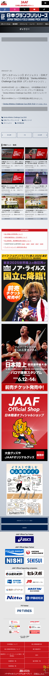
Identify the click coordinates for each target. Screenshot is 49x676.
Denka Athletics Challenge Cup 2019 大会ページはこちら (25, 104)
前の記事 (9, 135)
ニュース (32, 24)
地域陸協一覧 (12, 666)
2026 (32, 244)
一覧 (25, 135)
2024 (23, 244)
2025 (27, 244)
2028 (41, 244)
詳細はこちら (39, 674)
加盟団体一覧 (12, 661)
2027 (37, 244)
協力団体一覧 (37, 661)
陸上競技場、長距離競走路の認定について (17, 241)
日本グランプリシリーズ (3, 17)
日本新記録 (20, 123)
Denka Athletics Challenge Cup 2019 (14, 117)
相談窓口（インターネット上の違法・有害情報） (12, 655)
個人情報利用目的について (12, 649)
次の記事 (40, 135)
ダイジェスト (7, 123)
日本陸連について (12, 644)
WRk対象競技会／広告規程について (15, 237)
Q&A (36, 655)
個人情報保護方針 (37, 644)
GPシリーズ (28, 120)
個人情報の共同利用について (13, 234)
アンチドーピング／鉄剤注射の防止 (15, 247)
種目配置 (15, 24)
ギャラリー (40, 24)
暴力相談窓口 (37, 649)
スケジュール (23, 24)
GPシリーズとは (5, 24)
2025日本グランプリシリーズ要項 (24, 520)
